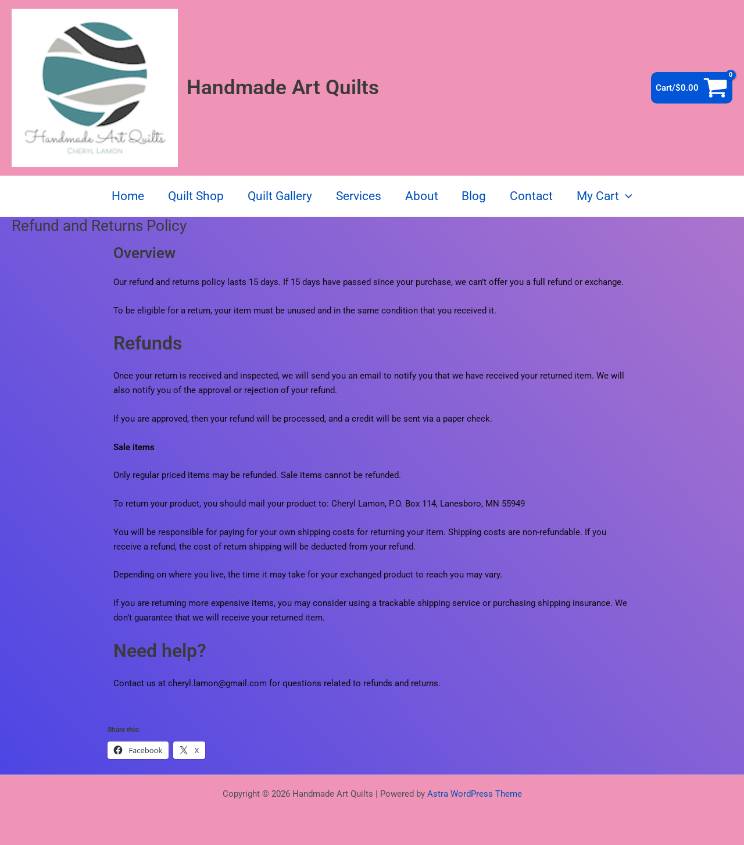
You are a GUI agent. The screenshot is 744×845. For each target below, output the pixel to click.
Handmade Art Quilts (283, 87)
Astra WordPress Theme (474, 794)
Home (125, 196)
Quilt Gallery (278, 196)
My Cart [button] (607, 196)
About (421, 196)
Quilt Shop (194, 196)
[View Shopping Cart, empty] (691, 88)
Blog (475, 196)
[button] (628, 196)
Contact (533, 196)
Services (358, 196)
